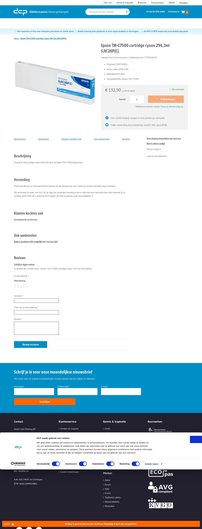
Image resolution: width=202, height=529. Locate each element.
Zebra (107, 470)
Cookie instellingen (69, 462)
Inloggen (183, 2)
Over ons (108, 2)
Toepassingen (157, 2)
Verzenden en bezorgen (71, 436)
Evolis (108, 483)
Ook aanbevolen (102, 139)
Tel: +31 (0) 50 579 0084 (26, 436)
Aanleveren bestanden (71, 431)
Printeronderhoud (68, 449)
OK (178, 499)
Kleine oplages (67, 457)
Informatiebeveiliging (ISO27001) (121, 449)
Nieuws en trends (113, 427)
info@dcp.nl (174, 11)
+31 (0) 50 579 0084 (155, 11)
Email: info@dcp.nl (23, 448)
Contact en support (69, 418)
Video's (108, 436)
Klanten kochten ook (71, 139)
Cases (107, 418)
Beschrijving (20, 139)
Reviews (126, 139)
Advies (108, 423)
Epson (108, 474)
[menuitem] (19, 23)
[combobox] (107, 12)
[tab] (72, 152)
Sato (107, 479)
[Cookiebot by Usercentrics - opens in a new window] (18, 523)
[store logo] (20, 12)
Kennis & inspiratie (125, 2)
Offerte (172, 2)
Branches (142, 2)
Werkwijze (65, 427)
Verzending (43, 139)
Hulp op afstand (68, 444)
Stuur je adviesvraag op (172, 106)
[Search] (127, 12)
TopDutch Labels (113, 487)
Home (16, 38)
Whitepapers (111, 431)
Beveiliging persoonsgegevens (75, 453)
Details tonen (151, 523)
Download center (68, 423)
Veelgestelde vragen (70, 440)
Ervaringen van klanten (116, 440)
